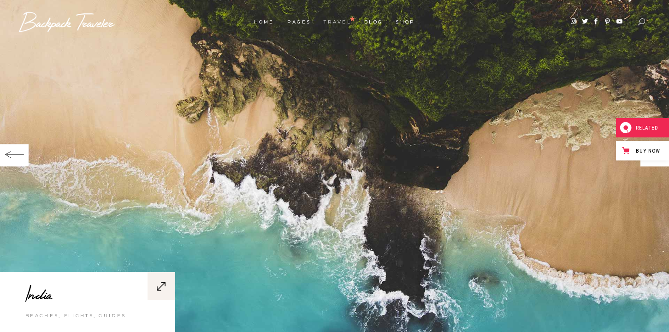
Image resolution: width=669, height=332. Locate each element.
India (38, 298)
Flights (79, 320)
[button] (14, 155)
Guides (112, 320)
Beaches (42, 320)
